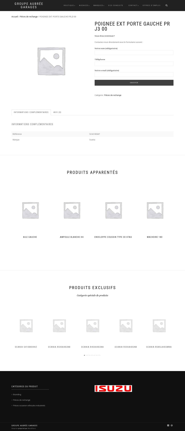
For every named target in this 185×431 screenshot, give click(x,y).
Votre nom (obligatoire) (134, 50)
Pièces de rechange (29, 16)
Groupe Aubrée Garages (29, 5)
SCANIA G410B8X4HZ (26, 347)
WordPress (32, 428)
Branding (17, 394)
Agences (83, 5)
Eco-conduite (115, 5)
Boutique (69, 5)
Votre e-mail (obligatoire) (134, 72)
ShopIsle (15, 428)
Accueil (15, 16)
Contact (133, 5)
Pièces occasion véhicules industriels (29, 405)
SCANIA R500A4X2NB (59, 347)
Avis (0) (57, 112)
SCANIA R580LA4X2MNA (159, 347)
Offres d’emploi (152, 5)
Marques (98, 5)
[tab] (31, 112)
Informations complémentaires (31, 112)
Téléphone (134, 61)
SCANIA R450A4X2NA (92, 347)
